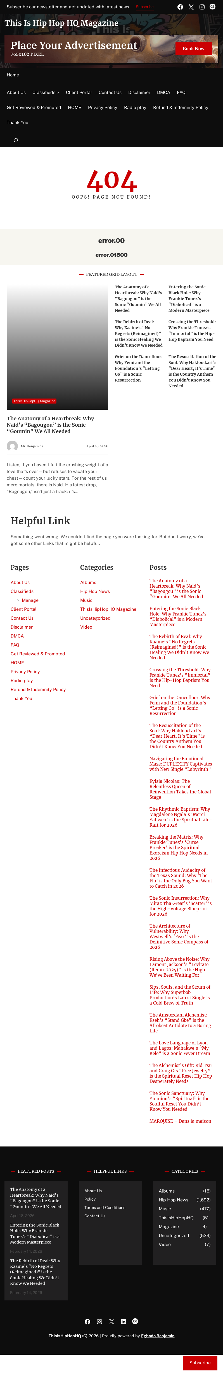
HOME (74, 107)
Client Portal (79, 92)
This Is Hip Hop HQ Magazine (63, 23)
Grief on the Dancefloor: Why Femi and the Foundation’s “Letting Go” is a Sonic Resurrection (139, 368)
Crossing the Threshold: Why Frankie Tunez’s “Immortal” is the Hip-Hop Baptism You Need (180, 677)
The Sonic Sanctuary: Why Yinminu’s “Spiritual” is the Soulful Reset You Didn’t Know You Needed (180, 1117)
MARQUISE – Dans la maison (172, 1139)
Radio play (135, 107)
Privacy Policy (102, 107)
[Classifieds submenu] (57, 92)
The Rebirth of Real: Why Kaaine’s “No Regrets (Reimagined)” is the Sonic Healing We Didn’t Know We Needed (139, 333)
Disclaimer (139, 92)
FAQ (181, 92)
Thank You (17, 122)
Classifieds (43, 92)
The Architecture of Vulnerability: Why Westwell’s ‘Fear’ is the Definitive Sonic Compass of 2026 (180, 942)
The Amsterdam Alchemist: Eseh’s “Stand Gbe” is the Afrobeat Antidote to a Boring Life (179, 1028)
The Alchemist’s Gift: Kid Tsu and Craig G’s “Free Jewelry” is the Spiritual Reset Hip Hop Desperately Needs (179, 1086)
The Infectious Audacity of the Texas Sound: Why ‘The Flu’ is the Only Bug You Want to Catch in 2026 (179, 883)
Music (86, 600)
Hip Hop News (95, 591)
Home (13, 75)
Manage (30, 600)
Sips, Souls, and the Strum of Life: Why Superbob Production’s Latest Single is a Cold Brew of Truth (181, 1000)
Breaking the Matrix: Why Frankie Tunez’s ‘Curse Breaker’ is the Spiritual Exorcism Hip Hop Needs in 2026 (179, 853)
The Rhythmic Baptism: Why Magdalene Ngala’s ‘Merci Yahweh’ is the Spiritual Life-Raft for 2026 (181, 822)
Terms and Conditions (104, 1228)
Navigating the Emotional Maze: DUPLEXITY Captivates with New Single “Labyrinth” (179, 766)
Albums (88, 582)
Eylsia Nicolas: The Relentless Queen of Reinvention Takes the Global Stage (174, 794)
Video (86, 627)
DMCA (163, 92)
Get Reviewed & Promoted (34, 107)
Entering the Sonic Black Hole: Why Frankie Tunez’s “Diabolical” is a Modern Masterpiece (189, 298)
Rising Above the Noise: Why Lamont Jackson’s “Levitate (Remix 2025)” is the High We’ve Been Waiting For (181, 972)
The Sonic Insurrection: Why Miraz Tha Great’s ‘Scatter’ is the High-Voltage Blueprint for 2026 (180, 911)
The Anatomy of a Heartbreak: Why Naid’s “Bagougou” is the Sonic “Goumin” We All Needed (50, 424)
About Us (16, 92)
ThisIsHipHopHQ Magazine (34, 401)
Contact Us (110, 92)
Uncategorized (95, 618)
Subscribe (145, 6)
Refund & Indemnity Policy (180, 107)
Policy (90, 1220)
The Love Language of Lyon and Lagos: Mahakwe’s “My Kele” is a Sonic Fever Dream (180, 1056)
